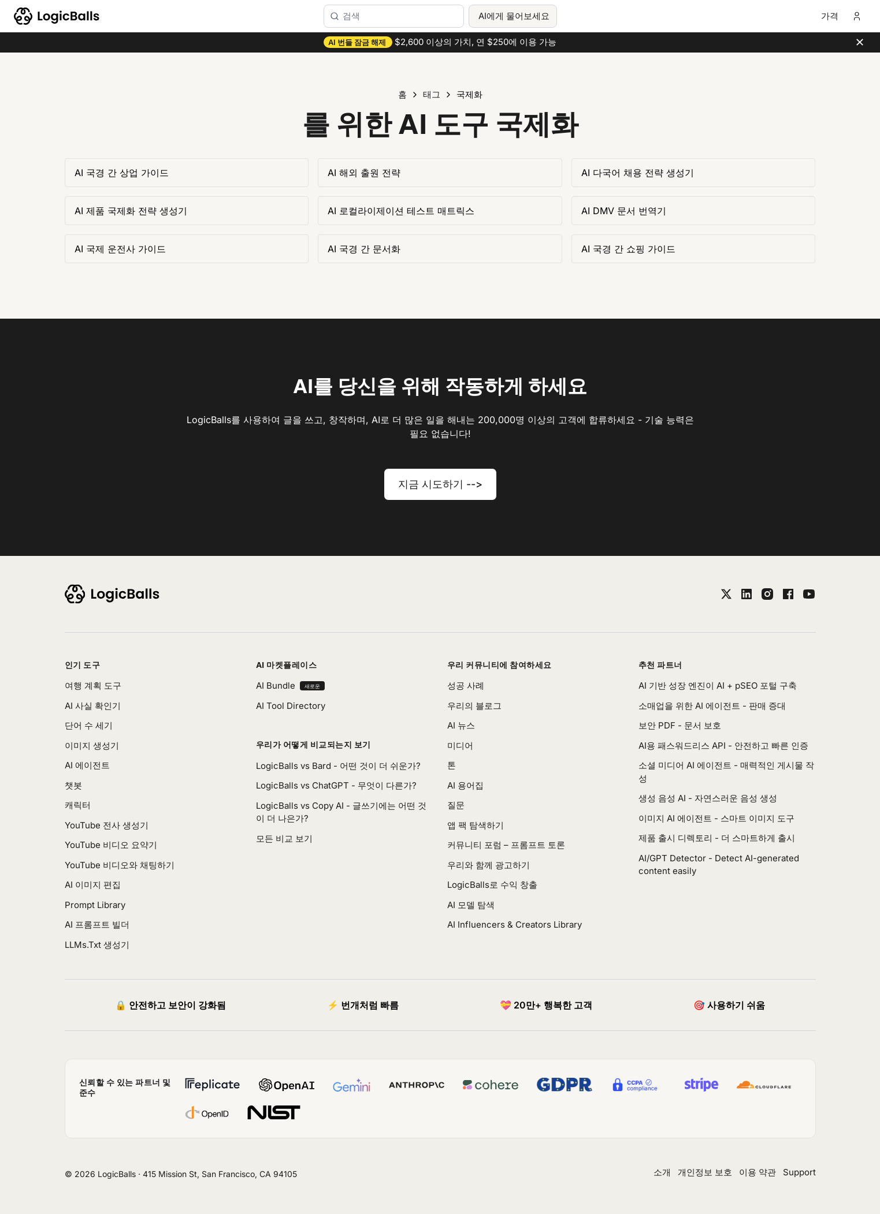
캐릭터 (78, 805)
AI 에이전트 (87, 765)
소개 (662, 1172)
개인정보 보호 (705, 1172)
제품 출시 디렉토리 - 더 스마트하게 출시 (716, 837)
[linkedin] (746, 594)
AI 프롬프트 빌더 (97, 924)
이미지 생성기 (92, 745)
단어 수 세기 (89, 725)
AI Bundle (290, 685)
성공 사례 (465, 685)
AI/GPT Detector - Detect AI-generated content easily (718, 865)
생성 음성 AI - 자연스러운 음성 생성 (707, 798)
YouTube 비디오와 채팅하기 (119, 865)
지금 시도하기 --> (440, 484)
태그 (431, 94)
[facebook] (788, 594)
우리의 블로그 (474, 705)
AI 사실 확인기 (93, 705)
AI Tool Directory (290, 705)
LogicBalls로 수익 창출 (492, 884)
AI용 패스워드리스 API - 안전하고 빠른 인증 (723, 745)
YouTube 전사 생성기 (106, 825)
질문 (456, 805)
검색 (351, 15)
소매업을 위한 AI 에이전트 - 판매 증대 (712, 705)
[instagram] (767, 594)
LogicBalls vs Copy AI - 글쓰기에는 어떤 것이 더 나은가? (341, 812)
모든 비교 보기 (284, 838)
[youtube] (809, 594)
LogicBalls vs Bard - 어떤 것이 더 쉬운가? (338, 765)
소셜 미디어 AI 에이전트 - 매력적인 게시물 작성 (726, 772)
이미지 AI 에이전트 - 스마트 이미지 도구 (716, 818)
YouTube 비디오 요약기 (111, 844)
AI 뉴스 (461, 725)
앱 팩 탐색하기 (475, 825)
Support (799, 1172)
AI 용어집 (465, 785)
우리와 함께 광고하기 (488, 865)
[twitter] (726, 594)
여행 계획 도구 (93, 685)
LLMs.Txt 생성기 (97, 944)
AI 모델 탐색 (471, 904)
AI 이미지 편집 (93, 884)
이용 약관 (757, 1172)
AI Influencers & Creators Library (514, 924)
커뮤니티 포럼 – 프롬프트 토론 (506, 844)
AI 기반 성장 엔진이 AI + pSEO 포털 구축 (717, 685)
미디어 (460, 745)
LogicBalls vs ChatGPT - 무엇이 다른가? (336, 785)
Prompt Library (95, 904)
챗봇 (73, 785)
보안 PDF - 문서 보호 (679, 725)
